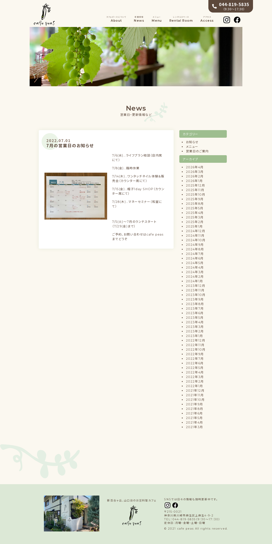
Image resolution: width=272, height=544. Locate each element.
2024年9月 (195, 245)
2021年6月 (194, 413)
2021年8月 (194, 409)
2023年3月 (195, 327)
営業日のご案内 (197, 151)
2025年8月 (195, 204)
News (139, 19)
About (116, 19)
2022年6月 (195, 363)
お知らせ (192, 142)
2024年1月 (194, 281)
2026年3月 (195, 172)
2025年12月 (195, 185)
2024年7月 (195, 254)
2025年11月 (195, 190)
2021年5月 (194, 418)
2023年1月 (194, 336)
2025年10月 (195, 194)
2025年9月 (195, 199)
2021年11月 (195, 395)
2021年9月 (194, 404)
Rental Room (181, 19)
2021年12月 (195, 390)
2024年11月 (195, 235)
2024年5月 (195, 263)
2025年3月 (195, 217)
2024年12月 (195, 231)
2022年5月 (195, 368)
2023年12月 (195, 286)
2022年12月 (195, 340)
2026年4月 (195, 167)
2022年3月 (195, 377)
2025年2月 (195, 222)
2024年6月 (195, 258)
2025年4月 (195, 213)
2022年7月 (195, 359)
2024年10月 (196, 240)
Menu (157, 19)
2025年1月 (194, 226)
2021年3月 (194, 427)
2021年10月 (195, 400)
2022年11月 (195, 345)
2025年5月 (194, 208)
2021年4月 (194, 422)
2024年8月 (195, 249)
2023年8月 (195, 304)
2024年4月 (195, 267)
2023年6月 (195, 313)
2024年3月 (195, 272)
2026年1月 (194, 181)
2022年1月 (194, 386)
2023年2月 (195, 331)
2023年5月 (195, 317)
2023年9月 (195, 299)
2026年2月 (195, 176)
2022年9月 (195, 354)
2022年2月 (195, 381)
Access (207, 19)
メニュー (192, 147)
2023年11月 (195, 290)
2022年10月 (196, 349)
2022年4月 (195, 372)
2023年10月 (196, 295)
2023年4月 (195, 322)
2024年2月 (195, 276)
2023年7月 (195, 308)
